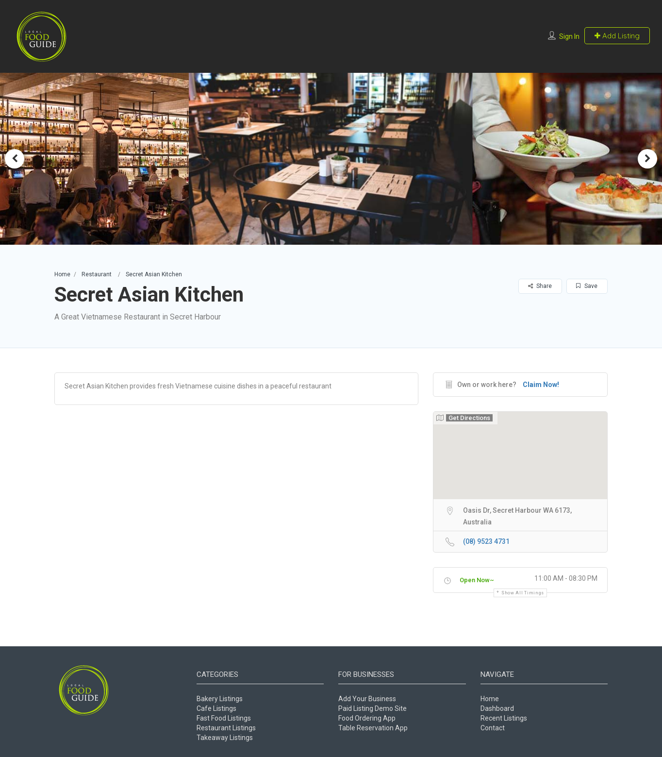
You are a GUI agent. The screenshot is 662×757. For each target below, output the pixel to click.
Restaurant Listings (226, 728)
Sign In (569, 36)
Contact (492, 728)
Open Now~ (477, 580)
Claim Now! (541, 384)
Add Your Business (367, 699)
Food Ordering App (367, 718)
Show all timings (522, 592)
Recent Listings (503, 718)
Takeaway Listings (225, 737)
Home (62, 274)
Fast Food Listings (224, 718)
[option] (331, 158)
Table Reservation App (373, 728)
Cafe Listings (216, 708)
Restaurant (97, 274)
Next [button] (647, 158)
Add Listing (617, 35)
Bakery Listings (220, 699)
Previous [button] (14, 158)
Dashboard (497, 708)
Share (540, 286)
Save (586, 286)
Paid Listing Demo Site (372, 708)
